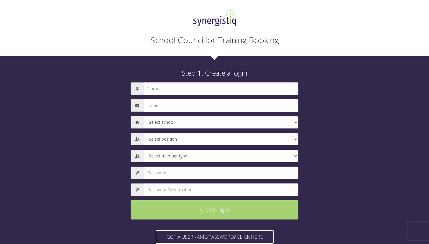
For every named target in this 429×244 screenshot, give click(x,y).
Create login (214, 209)
